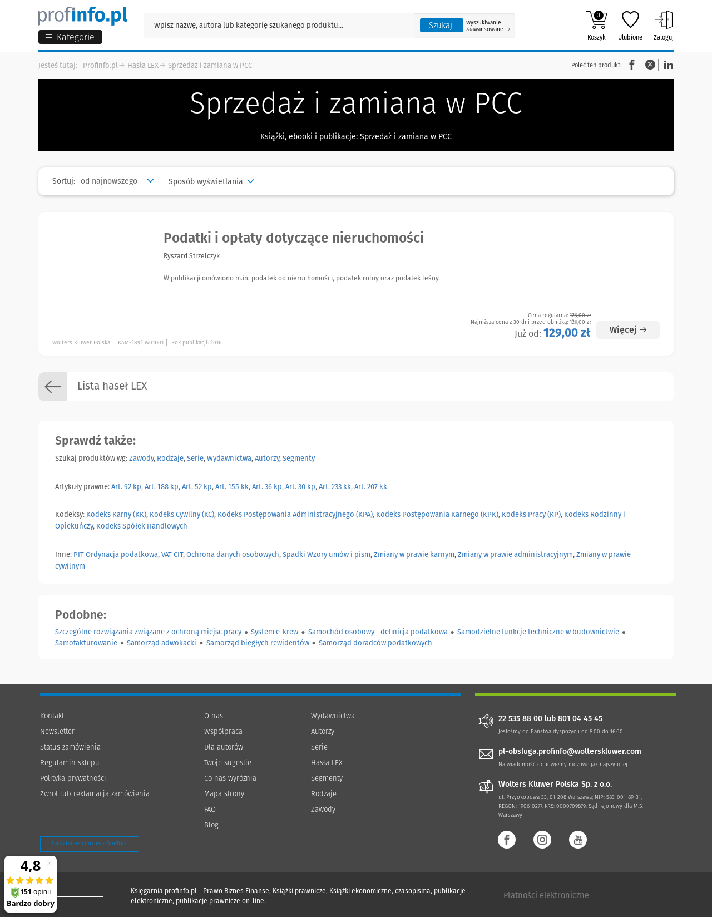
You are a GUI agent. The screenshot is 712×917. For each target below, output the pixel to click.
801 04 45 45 (580, 718)
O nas (213, 716)
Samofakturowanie (86, 643)
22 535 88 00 (520, 718)
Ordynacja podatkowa (122, 554)
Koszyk (596, 26)
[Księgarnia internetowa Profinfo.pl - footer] (71, 896)
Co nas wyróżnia (230, 778)
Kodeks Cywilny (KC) (182, 514)
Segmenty (299, 458)
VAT (166, 554)
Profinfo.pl (100, 65)
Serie (195, 458)
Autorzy (267, 458)
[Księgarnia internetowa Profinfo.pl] (82, 16)
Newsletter (57, 731)
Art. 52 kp (197, 486)
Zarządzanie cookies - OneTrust (89, 843)
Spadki (294, 554)
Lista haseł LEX (92, 386)
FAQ (210, 809)
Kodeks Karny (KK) (116, 514)
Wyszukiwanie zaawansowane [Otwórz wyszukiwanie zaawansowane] (488, 26)
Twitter (650, 64)
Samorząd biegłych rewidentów (257, 643)
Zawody (141, 458)
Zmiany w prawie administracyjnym (515, 554)
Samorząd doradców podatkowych (375, 643)
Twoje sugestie (227, 762)
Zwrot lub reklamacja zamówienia (95, 794)
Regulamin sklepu (70, 762)
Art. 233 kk (335, 486)
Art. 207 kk (370, 486)
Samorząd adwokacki (161, 643)
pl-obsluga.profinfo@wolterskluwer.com (569, 751)
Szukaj (440, 26)
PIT (78, 554)
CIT (178, 554)
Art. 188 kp (162, 486)
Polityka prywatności (73, 778)
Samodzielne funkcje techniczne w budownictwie (538, 632)
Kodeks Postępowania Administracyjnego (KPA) (295, 514)
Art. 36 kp (267, 486)
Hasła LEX (143, 65)
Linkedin (667, 64)
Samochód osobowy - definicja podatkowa (378, 632)
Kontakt (52, 716)
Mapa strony (224, 794)
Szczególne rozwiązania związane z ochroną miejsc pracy (148, 632)
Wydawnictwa (229, 458)
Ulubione (630, 26)
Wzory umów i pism (338, 554)
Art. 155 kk (232, 486)
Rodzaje (170, 458)
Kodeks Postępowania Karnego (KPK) (437, 514)
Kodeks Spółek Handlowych (141, 526)
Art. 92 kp (126, 486)
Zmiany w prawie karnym (414, 554)
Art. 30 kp (300, 486)
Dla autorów (223, 747)
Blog (211, 825)
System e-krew (274, 632)
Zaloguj (664, 26)
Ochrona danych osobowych (232, 554)
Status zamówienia (70, 747)
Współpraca (223, 731)
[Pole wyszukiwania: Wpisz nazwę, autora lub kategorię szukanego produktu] (279, 25)
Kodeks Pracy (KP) (531, 514)
